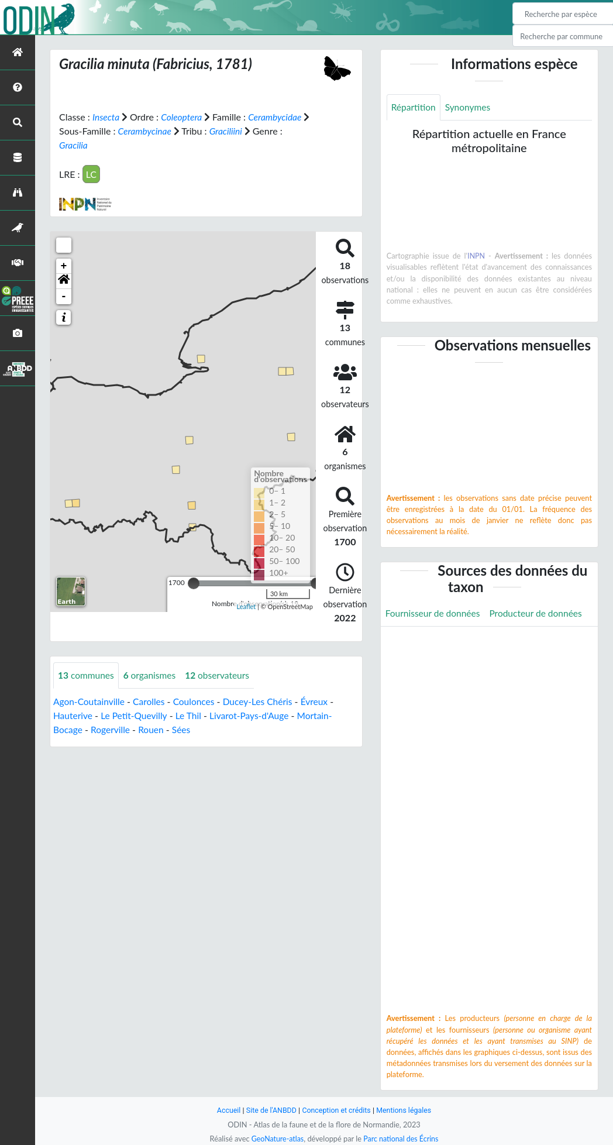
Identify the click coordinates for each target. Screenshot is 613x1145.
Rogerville (112, 729)
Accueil (225, 1110)
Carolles (151, 701)
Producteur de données (540, 613)
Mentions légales (406, 1110)
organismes (152, 674)
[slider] (193, 583)
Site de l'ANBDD (270, 1110)
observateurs (221, 674)
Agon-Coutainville (90, 701)
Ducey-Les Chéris (263, 701)
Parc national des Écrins (401, 1138)
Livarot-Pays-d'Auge (254, 715)
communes (87, 674)
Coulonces (197, 701)
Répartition (414, 107)
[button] (63, 280)
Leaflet (246, 606)
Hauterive (73, 715)
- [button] (64, 296)
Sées (184, 729)
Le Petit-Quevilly (136, 715)
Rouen (153, 729)
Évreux (321, 701)
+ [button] (64, 266)
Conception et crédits (336, 1110)
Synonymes (469, 107)
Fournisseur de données (434, 613)
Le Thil (191, 715)
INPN (476, 256)
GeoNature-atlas (276, 1138)
